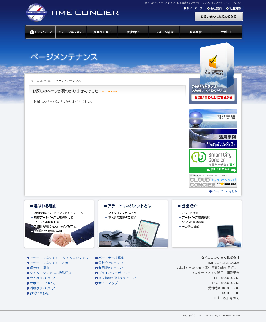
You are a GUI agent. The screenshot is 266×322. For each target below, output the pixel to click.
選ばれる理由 (39, 268)
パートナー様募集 (111, 258)
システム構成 (163, 32)
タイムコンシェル (42, 80)
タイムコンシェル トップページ (38, 32)
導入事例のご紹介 (42, 278)
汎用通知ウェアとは (70, 32)
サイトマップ (108, 283)
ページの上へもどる (224, 191)
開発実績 (195, 32)
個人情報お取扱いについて (117, 278)
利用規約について (111, 268)
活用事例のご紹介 (42, 288)
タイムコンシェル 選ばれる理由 (101, 32)
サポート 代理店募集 (228, 32)
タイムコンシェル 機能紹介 (132, 32)
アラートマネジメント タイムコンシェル (59, 258)
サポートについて (42, 283)
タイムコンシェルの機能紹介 (50, 273)
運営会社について (111, 263)
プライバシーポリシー (114, 273)
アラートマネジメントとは (49, 263)
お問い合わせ (39, 293)
